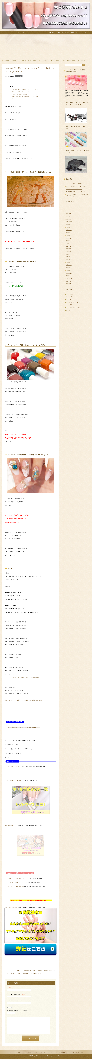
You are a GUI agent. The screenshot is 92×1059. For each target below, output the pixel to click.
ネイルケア (69, 296)
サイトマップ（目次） (24, 32)
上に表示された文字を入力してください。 (18, 1010)
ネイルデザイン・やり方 (72, 302)
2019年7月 (69, 227)
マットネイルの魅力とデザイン (74, 183)
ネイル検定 (69, 305)
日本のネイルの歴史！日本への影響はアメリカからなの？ (25, 96)
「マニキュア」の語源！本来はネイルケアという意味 (24, 94)
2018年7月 (69, 259)
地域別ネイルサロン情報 (76, 1052)
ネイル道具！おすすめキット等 (74, 307)
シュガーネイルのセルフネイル (74, 189)
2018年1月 (69, 275)
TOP (19, 60)
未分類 (68, 310)
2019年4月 (69, 235)
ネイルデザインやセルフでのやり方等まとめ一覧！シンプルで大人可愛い (68, 32)
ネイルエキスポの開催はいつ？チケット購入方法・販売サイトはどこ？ (35, 970)
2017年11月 (69, 281)
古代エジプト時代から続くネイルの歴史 (21, 92)
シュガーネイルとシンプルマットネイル (76, 186)
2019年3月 (69, 238)
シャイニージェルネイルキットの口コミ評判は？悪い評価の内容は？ (23, 677)
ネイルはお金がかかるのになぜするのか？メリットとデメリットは (24, 973)
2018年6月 (69, 262)
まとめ (13, 98)
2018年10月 (69, 251)
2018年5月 (69, 265)
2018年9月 (69, 254)
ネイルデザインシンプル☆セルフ (14, 780)
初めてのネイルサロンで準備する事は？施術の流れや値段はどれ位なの (23, 700)
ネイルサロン (69, 299)
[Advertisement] (46, 47)
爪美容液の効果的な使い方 (12, 907)
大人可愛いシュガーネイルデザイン (75, 191)
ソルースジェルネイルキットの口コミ (17, 882)
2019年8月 (69, 224)
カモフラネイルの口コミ (14, 766)
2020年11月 (69, 219)
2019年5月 (69, 232)
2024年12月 (69, 213)
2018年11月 (69, 248)
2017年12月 (69, 278)
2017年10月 (69, 283)
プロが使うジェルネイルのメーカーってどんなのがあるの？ (24, 727)
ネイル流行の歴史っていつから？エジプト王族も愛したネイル (26, 89)
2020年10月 (69, 222)
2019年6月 (69, 230)
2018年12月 (69, 246)
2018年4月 (69, 267)
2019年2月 (69, 240)
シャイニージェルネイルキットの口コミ (18, 878)
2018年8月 (69, 257)
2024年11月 (69, 216)
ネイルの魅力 (19, 76)
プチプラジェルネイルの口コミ (16, 886)
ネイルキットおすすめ (11, 825)
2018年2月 (69, 273)
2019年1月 (69, 243)
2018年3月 (69, 270)
